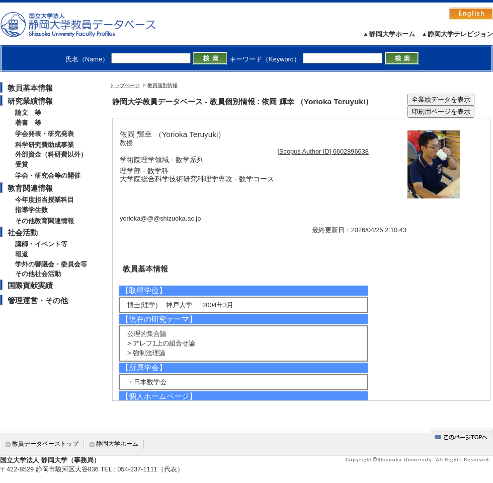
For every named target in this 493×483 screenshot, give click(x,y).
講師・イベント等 (41, 244)
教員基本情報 (30, 88)
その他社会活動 (38, 274)
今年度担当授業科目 (44, 199)
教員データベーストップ (45, 443)
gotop (461, 435)
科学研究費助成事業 (44, 145)
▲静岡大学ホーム (389, 34)
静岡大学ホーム (117, 443)
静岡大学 (88, 24)
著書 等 (28, 122)
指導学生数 (31, 210)
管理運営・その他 (38, 300)
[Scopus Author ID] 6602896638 (323, 151)
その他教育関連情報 (44, 221)
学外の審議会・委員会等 (51, 264)
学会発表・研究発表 (44, 133)
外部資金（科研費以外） (51, 154)
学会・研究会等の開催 (47, 175)
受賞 (21, 164)
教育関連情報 (30, 188)
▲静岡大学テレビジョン (457, 34)
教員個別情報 (162, 85)
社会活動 (23, 232)
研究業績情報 (30, 101)
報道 (21, 254)
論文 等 (28, 112)
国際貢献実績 (30, 285)
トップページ (125, 85)
